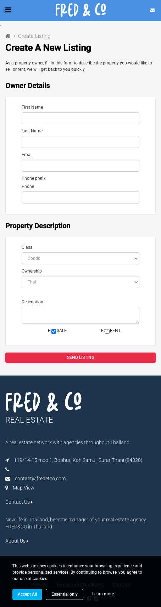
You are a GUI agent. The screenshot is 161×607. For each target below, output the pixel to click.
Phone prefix (34, 178)
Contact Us (19, 502)
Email (27, 154)
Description (32, 301)
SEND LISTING (80, 357)
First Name (32, 107)
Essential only (64, 594)
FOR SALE (57, 331)
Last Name (32, 130)
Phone (28, 186)
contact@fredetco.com (40, 478)
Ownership (32, 271)
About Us (16, 541)
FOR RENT (111, 331)
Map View (23, 488)
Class (27, 247)
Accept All (27, 594)
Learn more (103, 593)
